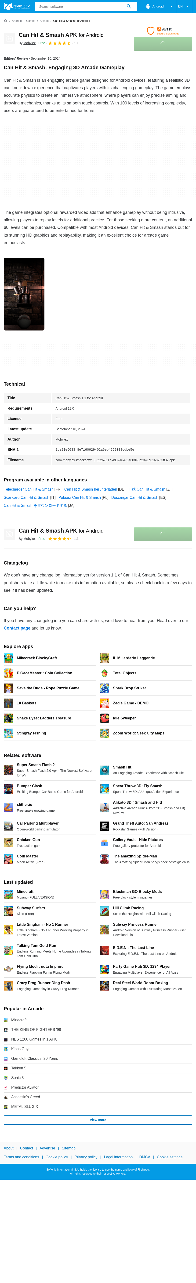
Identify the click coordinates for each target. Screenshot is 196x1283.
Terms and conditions (21, 1157)
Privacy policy (86, 1157)
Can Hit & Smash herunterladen (90, 489)
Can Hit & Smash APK (61, 35)
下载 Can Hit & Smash (146, 489)
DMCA (144, 1157)
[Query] (86, 6)
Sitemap (69, 1148)
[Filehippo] (17, 6)
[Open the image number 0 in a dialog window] (24, 294)
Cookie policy (57, 1157)
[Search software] (129, 6)
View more (98, 1120)
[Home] (5, 21)
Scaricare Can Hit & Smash (26, 497)
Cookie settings (169, 1157)
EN (184, 6)
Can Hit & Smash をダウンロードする (35, 505)
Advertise (47, 1148)
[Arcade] (44, 21)
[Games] (30, 21)
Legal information (118, 1157)
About (9, 1148)
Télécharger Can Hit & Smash (29, 489)
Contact (26, 1148)
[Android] (17, 21)
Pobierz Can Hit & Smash (79, 497)
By (27, 43)
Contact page (17, 628)
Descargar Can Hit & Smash (134, 497)
